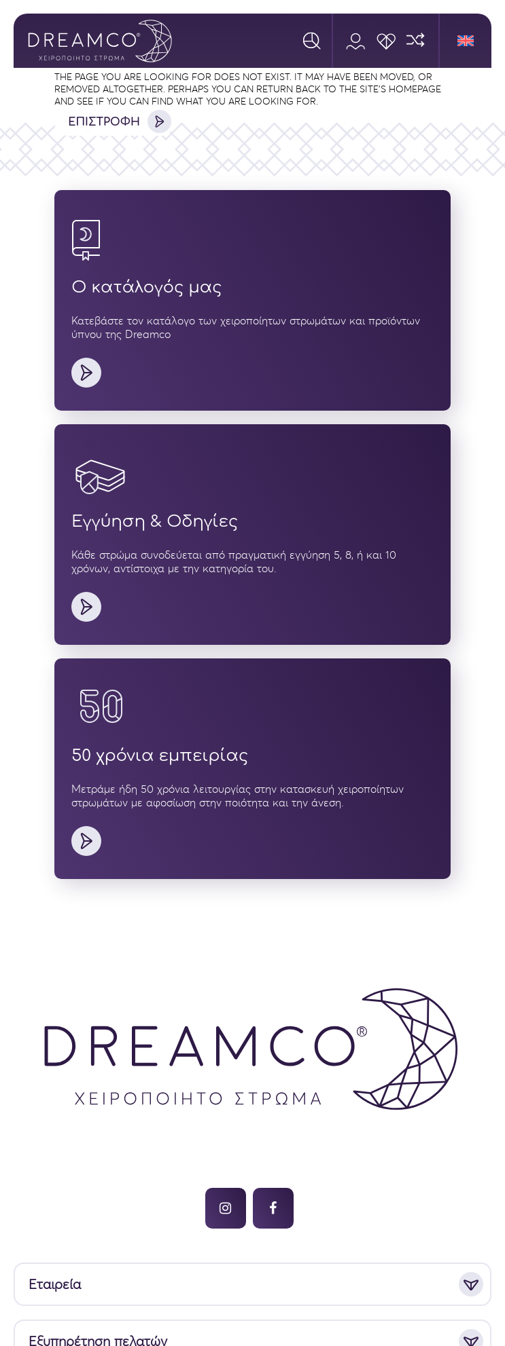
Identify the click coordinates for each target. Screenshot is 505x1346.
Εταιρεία (55, 1284)
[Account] (355, 41)
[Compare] (416, 41)
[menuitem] (465, 41)
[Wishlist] (385, 41)
